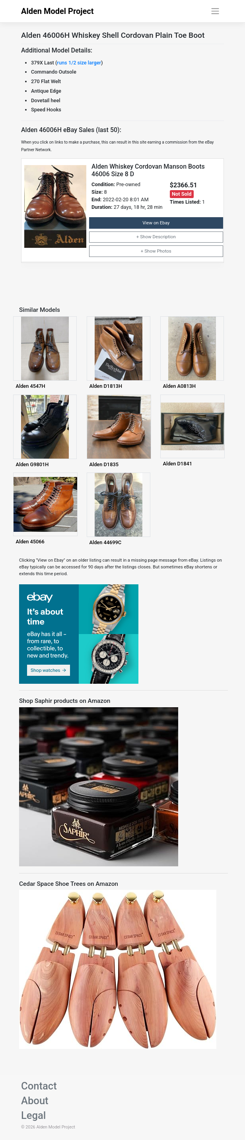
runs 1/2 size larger (79, 63)
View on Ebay (155, 223)
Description (163, 236)
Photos (164, 251)
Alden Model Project (57, 11)
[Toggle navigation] (215, 11)
